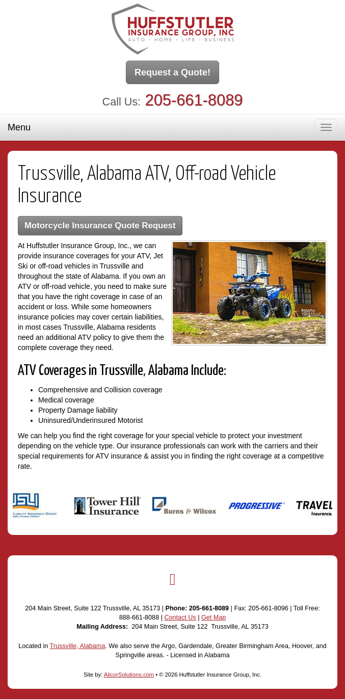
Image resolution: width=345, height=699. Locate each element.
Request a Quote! (172, 72)
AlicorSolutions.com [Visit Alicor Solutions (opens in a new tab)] (129, 674)
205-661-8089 (194, 100)
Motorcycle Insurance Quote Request (100, 225)
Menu (19, 127)
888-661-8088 (139, 617)
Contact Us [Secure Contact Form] (180, 617)
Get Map (213, 617)
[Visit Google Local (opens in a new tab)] (173, 579)
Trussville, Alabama (77, 646)
